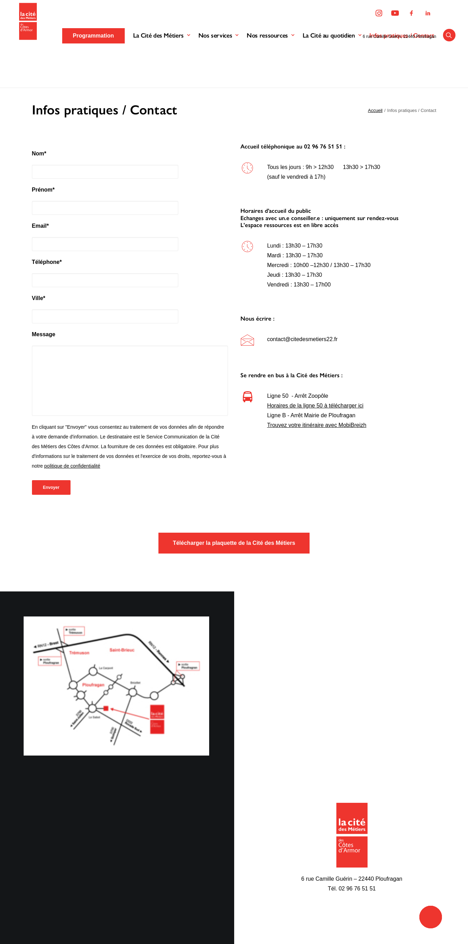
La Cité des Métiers (162, 58)
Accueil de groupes (264, 890)
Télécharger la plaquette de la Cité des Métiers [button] (234, 543)
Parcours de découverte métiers (279, 855)
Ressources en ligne (370, 855)
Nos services (219, 58)
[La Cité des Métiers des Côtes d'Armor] (26, 45)
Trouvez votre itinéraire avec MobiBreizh (317, 425)
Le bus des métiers (263, 844)
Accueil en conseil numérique (276, 878)
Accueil (375, 110)
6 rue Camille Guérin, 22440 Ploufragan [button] (399, 36)
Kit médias (358, 867)
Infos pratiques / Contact (402, 58)
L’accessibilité (257, 913)
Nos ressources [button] (271, 58)
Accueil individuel (261, 867)
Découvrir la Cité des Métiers (171, 844)
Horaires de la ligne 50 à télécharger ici (315, 406)
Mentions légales (87, 853)
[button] (450, 59)
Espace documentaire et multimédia (284, 901)
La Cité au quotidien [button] (332, 58)
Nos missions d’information (169, 867)
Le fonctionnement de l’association (179, 855)
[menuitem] (381, 13)
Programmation (364, 844)
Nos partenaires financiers (168, 878)
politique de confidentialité (72, 466)
